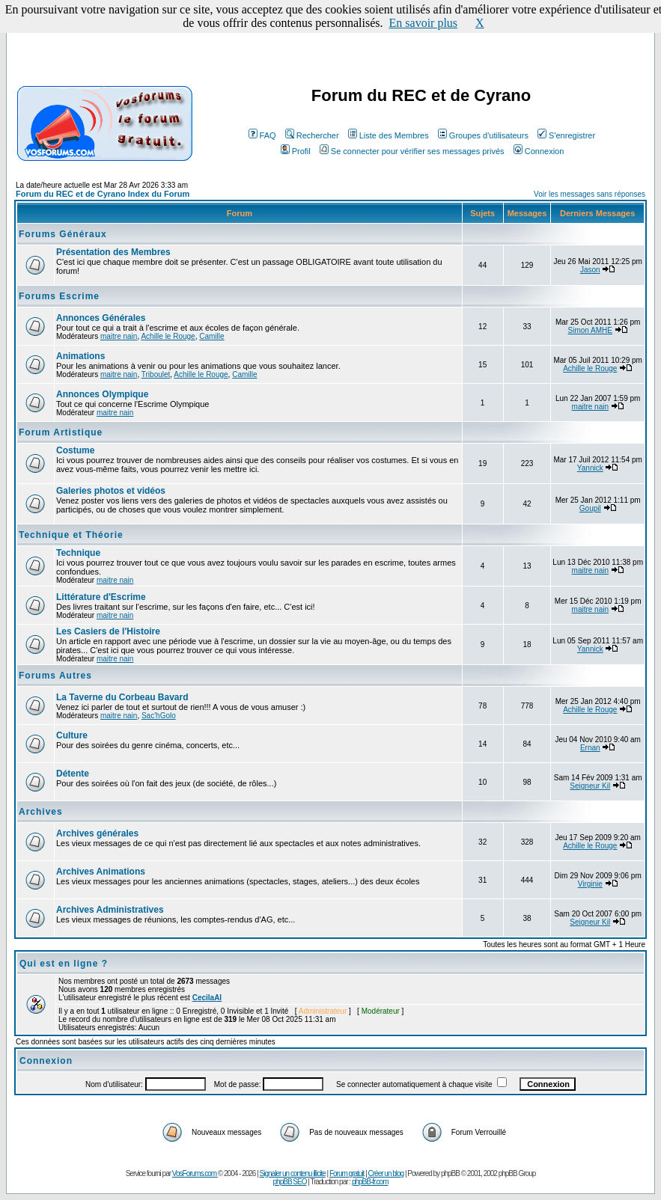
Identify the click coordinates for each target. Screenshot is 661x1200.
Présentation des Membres (113, 252)
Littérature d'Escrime (101, 597)
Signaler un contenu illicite (293, 1173)
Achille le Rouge (168, 336)
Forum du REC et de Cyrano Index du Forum (102, 193)
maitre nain (118, 336)
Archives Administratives (110, 909)
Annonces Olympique (102, 394)
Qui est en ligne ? (63, 963)
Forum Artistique (61, 432)
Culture (72, 735)
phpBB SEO (290, 1182)
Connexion (539, 151)
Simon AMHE (590, 330)
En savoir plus (423, 22)
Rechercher (312, 135)
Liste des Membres (388, 135)
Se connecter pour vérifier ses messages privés (412, 151)
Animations (80, 356)
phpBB (450, 1173)
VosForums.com (195, 1173)
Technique (78, 553)
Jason (590, 270)
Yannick (590, 468)
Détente (72, 773)
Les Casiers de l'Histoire (108, 631)
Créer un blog (386, 1173)
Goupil (590, 508)
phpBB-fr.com (370, 1182)
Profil (296, 151)
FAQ (262, 135)
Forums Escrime (59, 296)
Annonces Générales (100, 318)
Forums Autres (55, 675)
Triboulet (156, 374)
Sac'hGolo (158, 715)
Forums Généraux (63, 234)
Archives (41, 811)
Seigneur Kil (590, 786)
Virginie (590, 884)
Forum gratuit (346, 1173)
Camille (211, 336)
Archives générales (97, 833)
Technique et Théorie (71, 535)
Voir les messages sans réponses (589, 194)
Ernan (590, 748)
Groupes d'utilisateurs (483, 135)
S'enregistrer (566, 135)
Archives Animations (100, 871)
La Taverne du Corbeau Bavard (122, 697)
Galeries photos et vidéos (110, 491)
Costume (75, 450)
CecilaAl (207, 998)
